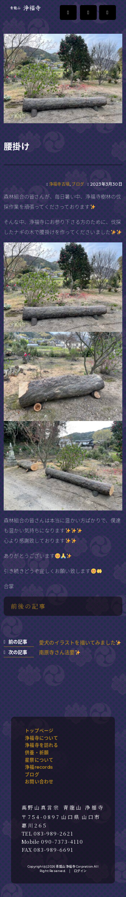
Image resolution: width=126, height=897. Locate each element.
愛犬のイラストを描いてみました (80, 642)
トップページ (39, 730)
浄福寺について (41, 738)
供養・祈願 (37, 752)
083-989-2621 (54, 833)
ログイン (80, 871)
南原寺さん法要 (59, 652)
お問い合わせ (39, 781)
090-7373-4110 (62, 842)
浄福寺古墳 (59, 184)
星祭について (39, 760)
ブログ (78, 184)
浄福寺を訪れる (41, 745)
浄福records (39, 767)
